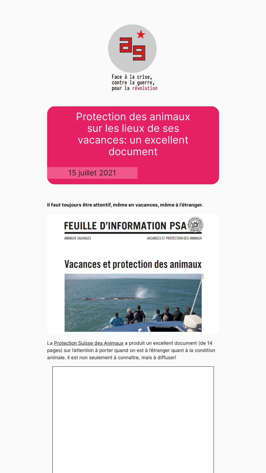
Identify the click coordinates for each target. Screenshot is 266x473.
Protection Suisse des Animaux (88, 343)
